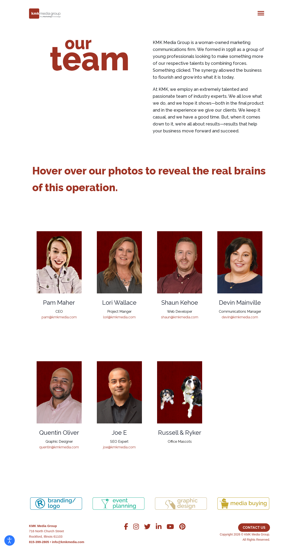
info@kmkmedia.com (68, 542)
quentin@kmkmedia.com (59, 446)
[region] (149, 498)
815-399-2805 (39, 542)
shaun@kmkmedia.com (179, 316)
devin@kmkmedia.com (240, 316)
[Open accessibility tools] (9, 540)
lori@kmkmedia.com (119, 316)
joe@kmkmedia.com (119, 446)
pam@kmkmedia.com (59, 316)
